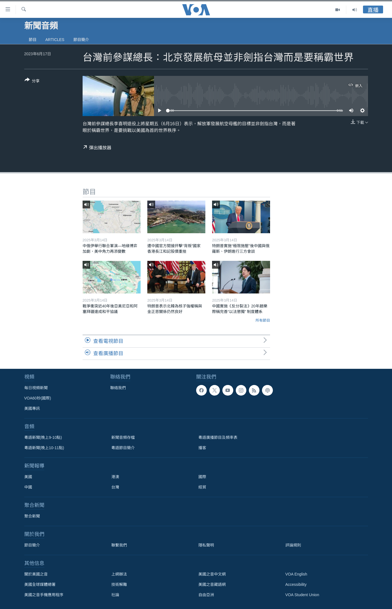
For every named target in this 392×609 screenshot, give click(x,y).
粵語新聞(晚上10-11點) (44, 448)
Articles (54, 39)
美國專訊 (32, 408)
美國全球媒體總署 (40, 584)
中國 (28, 487)
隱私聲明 (206, 545)
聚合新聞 (32, 516)
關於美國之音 (36, 574)
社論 (115, 595)
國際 (202, 477)
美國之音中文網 (212, 574)
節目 (33, 39)
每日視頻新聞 (36, 388)
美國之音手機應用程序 (43, 595)
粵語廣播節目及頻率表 (217, 437)
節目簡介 (81, 39)
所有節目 (263, 320)
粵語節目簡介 (123, 448)
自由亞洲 (206, 595)
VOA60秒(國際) (37, 398)
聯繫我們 (119, 545)
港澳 (115, 477)
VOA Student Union (302, 595)
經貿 (202, 487)
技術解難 (119, 584)
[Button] (32, 81)
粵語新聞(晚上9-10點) (43, 437)
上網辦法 (119, 574)
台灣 (115, 487)
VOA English (296, 574)
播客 (202, 448)
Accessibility (296, 584)
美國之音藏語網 (212, 584)
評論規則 (293, 545)
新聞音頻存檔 (123, 437)
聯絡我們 (118, 388)
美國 (28, 477)
